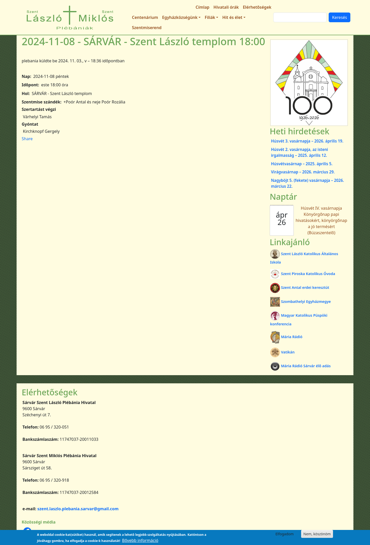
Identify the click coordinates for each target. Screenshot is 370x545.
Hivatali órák (226, 7)
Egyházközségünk (180, 17)
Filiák (210, 17)
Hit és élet (232, 17)
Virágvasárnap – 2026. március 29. (303, 171)
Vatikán (282, 352)
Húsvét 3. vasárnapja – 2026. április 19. (307, 141)
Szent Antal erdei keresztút (299, 287)
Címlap (202, 7)
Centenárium (145, 17)
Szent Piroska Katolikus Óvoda (302, 273)
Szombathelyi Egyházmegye (300, 301)
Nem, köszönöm (317, 533)
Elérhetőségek (257, 7)
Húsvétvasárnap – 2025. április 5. (301, 163)
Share (27, 138)
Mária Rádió (286, 336)
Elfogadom (285, 533)
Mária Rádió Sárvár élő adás (300, 365)
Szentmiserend (147, 27)
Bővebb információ (140, 540)
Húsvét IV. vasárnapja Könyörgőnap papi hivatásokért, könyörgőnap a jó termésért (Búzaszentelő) (321, 220)
